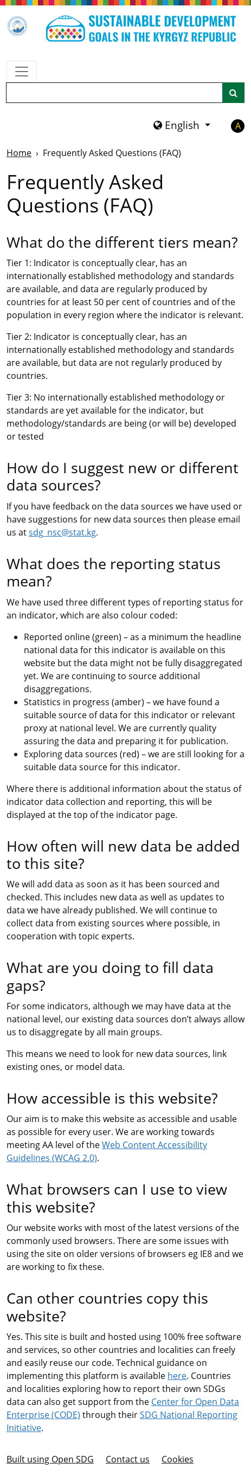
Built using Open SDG (50, 1459)
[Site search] (233, 92)
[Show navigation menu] (22, 71)
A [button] (238, 126)
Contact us (128, 1459)
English (177, 125)
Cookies (178, 1459)
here (177, 1376)
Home (19, 153)
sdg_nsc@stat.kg (62, 532)
